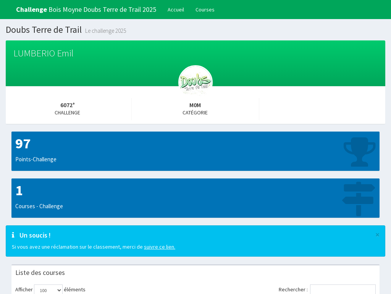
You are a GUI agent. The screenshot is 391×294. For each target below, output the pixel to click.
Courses (205, 9)
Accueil (176, 9)
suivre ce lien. (159, 246)
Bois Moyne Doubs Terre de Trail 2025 (86, 9)
